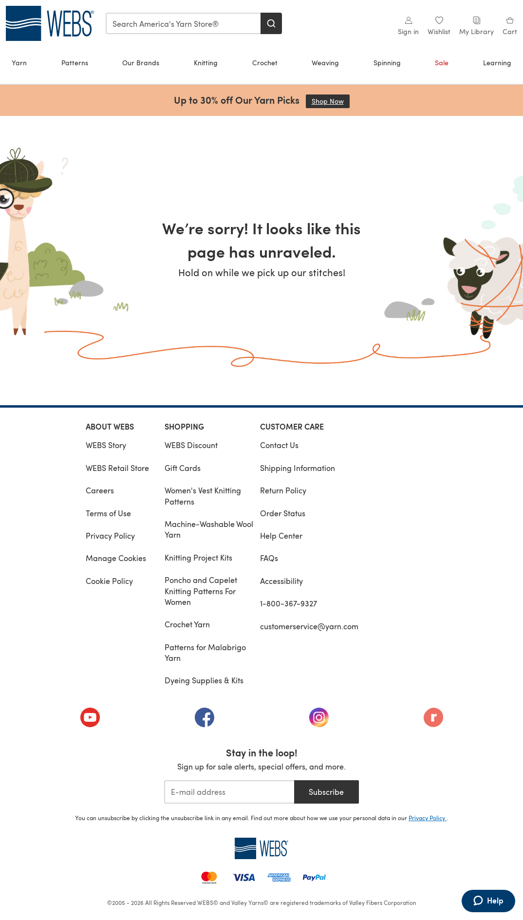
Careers (100, 490)
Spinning (387, 62)
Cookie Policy (109, 581)
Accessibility (281, 581)
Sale (441, 62)
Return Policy (283, 490)
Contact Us (279, 445)
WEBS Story (106, 445)
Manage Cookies (116, 558)
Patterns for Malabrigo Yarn (205, 652)
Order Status (282, 513)
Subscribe (326, 792)
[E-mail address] (229, 792)
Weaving (325, 62)
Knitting (206, 62)
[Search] (271, 23)
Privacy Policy (110, 535)
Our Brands (140, 62)
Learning (497, 62)
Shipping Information (297, 468)
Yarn (19, 62)
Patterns (74, 62)
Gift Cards (183, 468)
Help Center (281, 535)
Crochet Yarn (187, 624)
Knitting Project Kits (198, 557)
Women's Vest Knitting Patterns (203, 495)
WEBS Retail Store (117, 468)
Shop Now (331, 101)
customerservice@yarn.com (309, 626)
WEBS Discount (191, 445)
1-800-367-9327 (288, 603)
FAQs (269, 558)
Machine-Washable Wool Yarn (209, 529)
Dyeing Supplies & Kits (204, 680)
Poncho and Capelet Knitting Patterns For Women (201, 591)
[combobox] (184, 23)
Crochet (265, 62)
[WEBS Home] (261, 848)
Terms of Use (108, 513)
